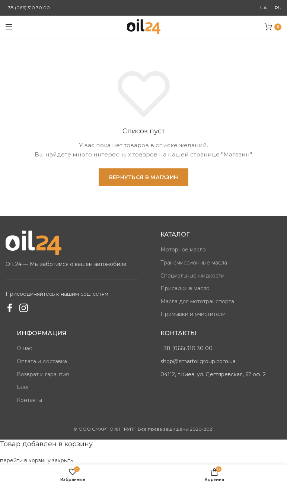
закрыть (62, 460)
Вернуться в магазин (143, 177)
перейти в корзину (25, 460)
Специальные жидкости (192, 275)
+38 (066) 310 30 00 (28, 7)
